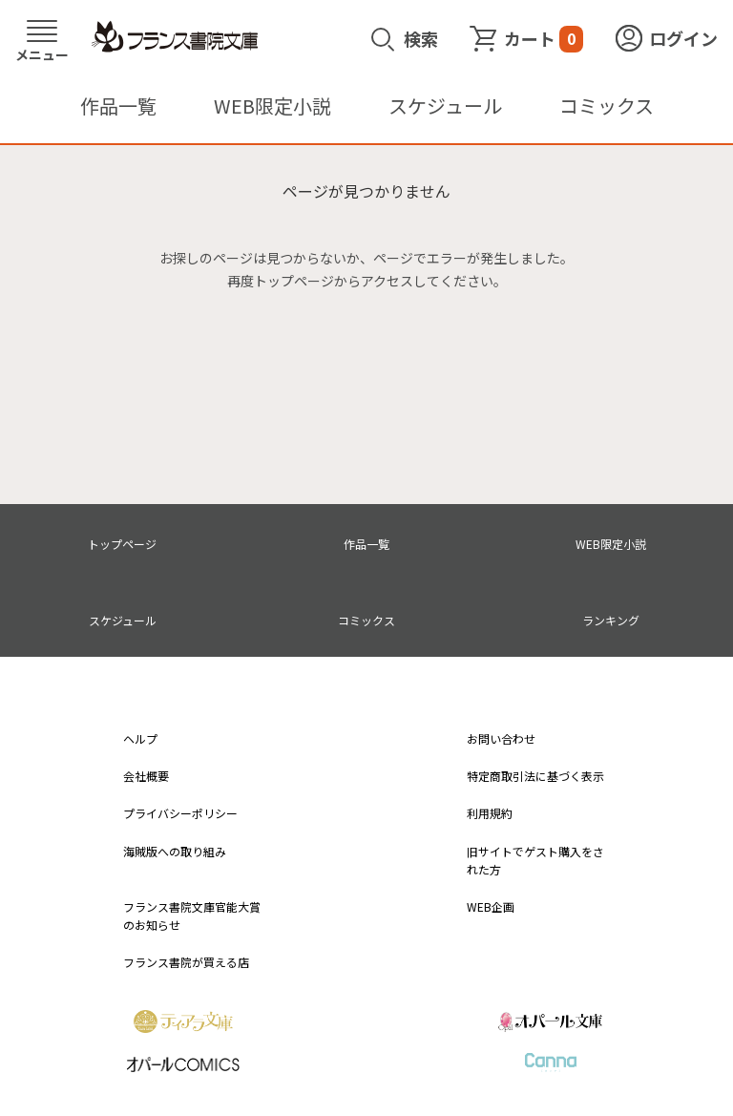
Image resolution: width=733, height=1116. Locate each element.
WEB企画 (490, 906)
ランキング (610, 620)
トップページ (122, 544)
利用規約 (490, 813)
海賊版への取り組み (174, 851)
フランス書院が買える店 (186, 962)
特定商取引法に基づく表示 (535, 776)
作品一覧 (118, 105)
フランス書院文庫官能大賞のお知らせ (192, 915)
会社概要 (146, 776)
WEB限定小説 (272, 105)
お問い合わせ (501, 738)
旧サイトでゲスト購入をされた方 (535, 860)
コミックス (606, 105)
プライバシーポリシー (180, 813)
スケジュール (445, 105)
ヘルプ (140, 738)
